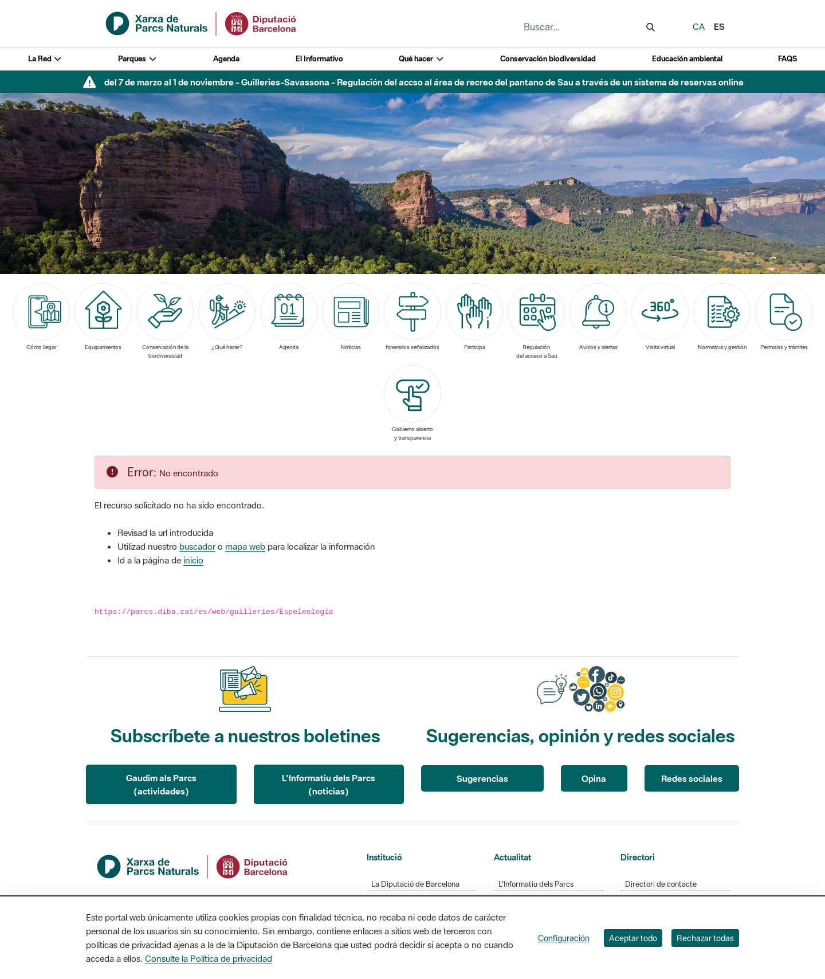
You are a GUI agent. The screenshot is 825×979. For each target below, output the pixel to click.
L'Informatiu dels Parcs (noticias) (328, 784)
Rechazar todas (705, 938)
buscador (197, 546)
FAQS (787, 59)
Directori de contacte (661, 884)
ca (699, 26)
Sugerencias (482, 778)
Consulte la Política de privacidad (208, 958)
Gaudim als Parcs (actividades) (161, 784)
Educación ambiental (687, 59)
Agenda (226, 59)
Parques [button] (137, 59)
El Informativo (319, 59)
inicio (193, 560)
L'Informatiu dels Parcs (535, 884)
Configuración (564, 938)
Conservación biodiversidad (548, 59)
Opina (594, 778)
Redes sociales (691, 778)
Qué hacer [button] (421, 59)
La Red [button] (45, 59)
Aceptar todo (633, 938)
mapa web (245, 546)
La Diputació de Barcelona (415, 884)
